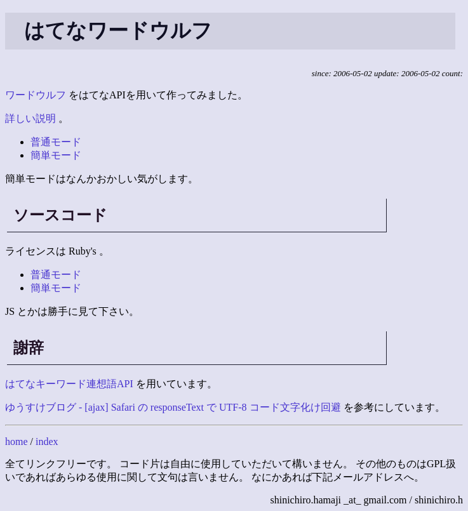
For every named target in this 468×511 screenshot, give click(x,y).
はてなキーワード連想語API (69, 383)
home (16, 441)
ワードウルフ (35, 95)
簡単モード (55, 155)
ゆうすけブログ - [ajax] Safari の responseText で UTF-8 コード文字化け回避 (173, 407)
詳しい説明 (30, 118)
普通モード (55, 141)
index (47, 441)
